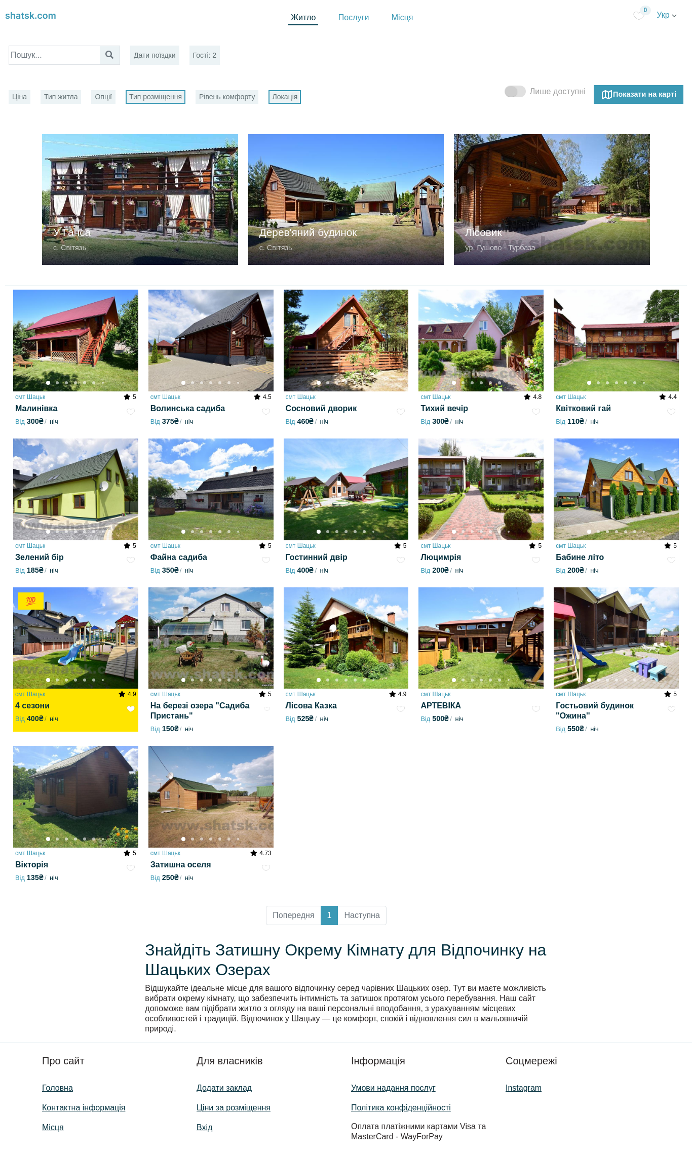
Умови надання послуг (393, 1088)
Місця (402, 17)
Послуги (353, 17)
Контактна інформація (83, 1107)
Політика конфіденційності (401, 1107)
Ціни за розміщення (234, 1107)
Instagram (524, 1088)
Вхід (204, 1127)
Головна (57, 1088)
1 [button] (329, 915)
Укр (667, 15)
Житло (303, 17)
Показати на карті (638, 95)
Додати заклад (224, 1088)
